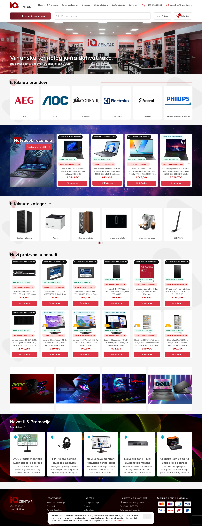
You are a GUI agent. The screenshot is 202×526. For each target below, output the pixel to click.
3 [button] (127, 189)
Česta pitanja (118, 5)
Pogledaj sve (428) (38, 146)
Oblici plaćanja (101, 5)
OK (147, 516)
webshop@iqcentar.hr (179, 5)
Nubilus (20, 509)
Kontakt (132, 5)
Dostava (86, 5)
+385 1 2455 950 (152, 5)
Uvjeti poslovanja (70, 5)
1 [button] (121, 189)
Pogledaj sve (17, 427)
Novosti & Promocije (48, 5)
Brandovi (51, 506)
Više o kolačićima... (120, 520)
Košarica (72, 183)
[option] (101, 48)
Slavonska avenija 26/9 (132, 502)
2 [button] (124, 189)
